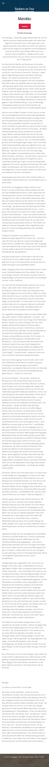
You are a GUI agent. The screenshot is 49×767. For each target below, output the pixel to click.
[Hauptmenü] (3, 3)
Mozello (14, 757)
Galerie (25, 26)
